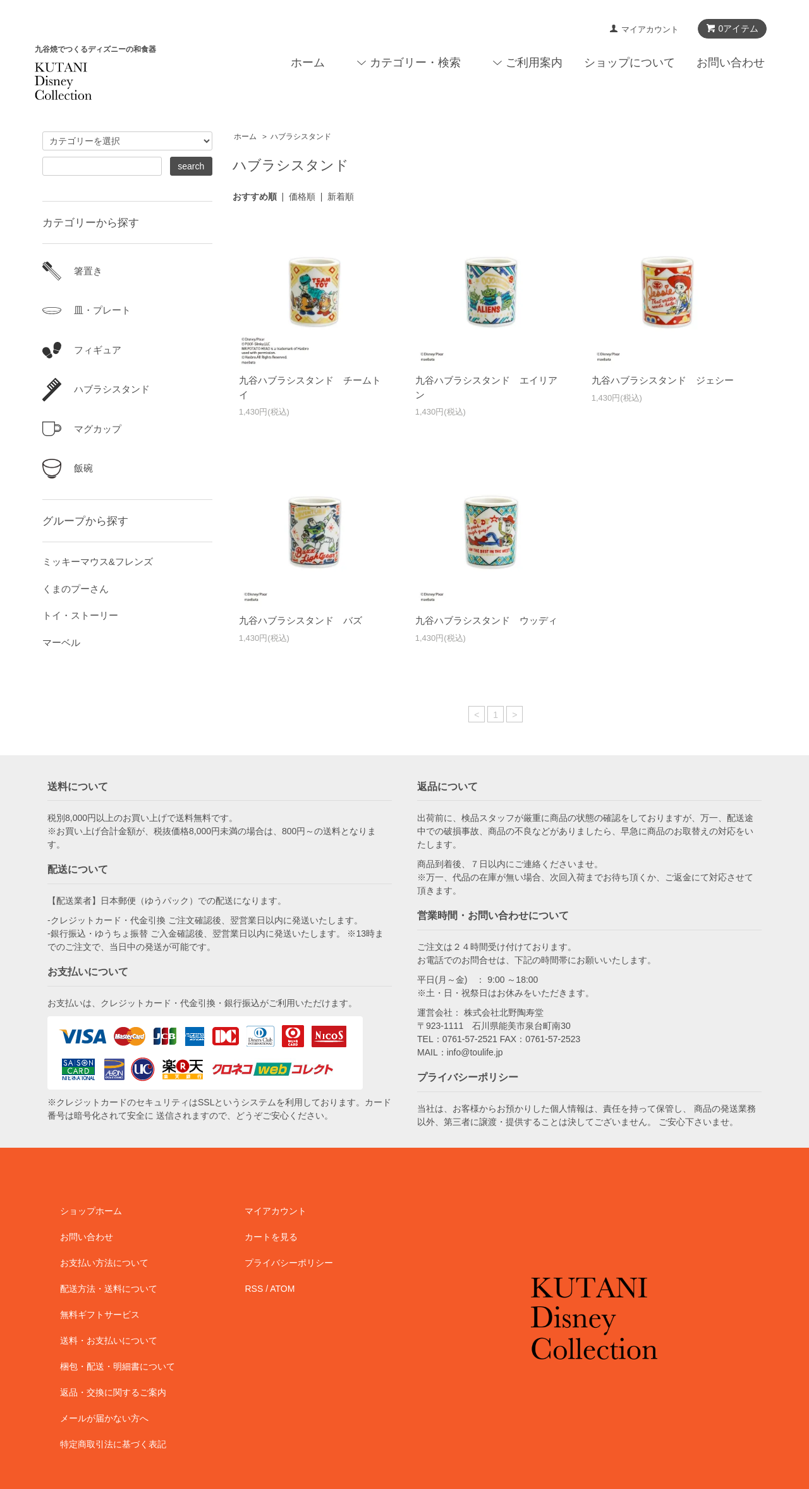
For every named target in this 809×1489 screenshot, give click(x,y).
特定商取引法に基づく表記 (113, 1444)
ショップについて (629, 62)
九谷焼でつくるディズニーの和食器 (95, 49)
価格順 (302, 196)
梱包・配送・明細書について (117, 1366)
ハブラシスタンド (301, 136)
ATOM (282, 1289)
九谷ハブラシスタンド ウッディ (486, 620)
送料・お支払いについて (108, 1340)
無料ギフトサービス (100, 1315)
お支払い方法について (104, 1263)
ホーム (308, 62)
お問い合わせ (730, 62)
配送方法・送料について (108, 1289)
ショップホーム (91, 1211)
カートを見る (271, 1237)
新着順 (340, 196)
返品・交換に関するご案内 (113, 1392)
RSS (254, 1289)
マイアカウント (650, 29)
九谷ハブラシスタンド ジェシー (663, 380)
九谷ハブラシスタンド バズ (300, 620)
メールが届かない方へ (104, 1418)
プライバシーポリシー (289, 1263)
